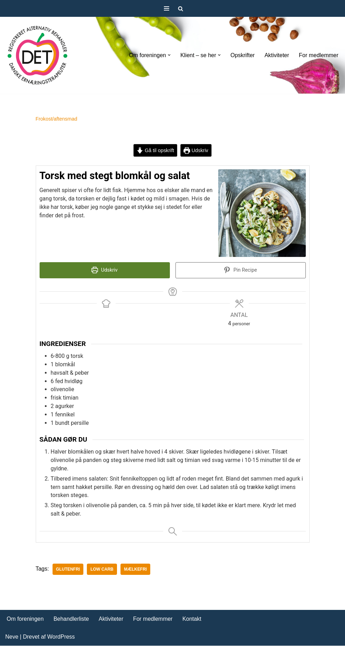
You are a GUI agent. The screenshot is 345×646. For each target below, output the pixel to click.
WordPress (61, 637)
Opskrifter (242, 55)
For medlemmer (318, 55)
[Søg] (180, 8)
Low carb (101, 569)
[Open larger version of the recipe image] (262, 213)
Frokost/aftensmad (56, 119)
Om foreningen (25, 620)
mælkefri (135, 569)
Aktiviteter (276, 55)
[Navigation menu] (166, 8)
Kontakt (191, 620)
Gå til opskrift (155, 150)
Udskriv (196, 150)
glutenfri (68, 569)
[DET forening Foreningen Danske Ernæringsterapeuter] (37, 55)
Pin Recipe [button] (240, 270)
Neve (11, 637)
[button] (168, 55)
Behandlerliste (71, 620)
